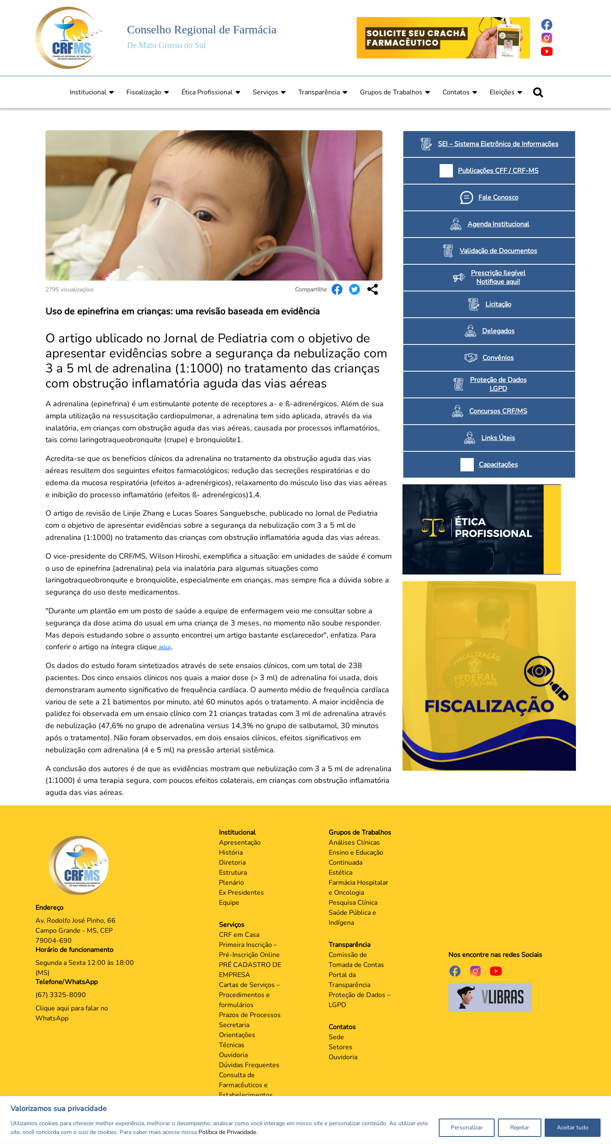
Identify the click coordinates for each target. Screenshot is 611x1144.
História (231, 852)
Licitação (498, 304)
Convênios (498, 357)
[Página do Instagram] (558, 38)
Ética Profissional (207, 92)
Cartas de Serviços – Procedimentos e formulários (249, 995)
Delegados (498, 331)
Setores (340, 1047)
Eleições (502, 92)
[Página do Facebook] (558, 24)
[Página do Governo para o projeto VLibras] (490, 997)
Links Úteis (498, 438)
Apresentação (240, 842)
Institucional (88, 92)
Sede (336, 1037)
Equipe (229, 902)
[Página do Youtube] (558, 51)
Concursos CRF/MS (498, 411)
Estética (340, 872)
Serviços (265, 92)
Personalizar (467, 1127)
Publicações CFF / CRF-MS (498, 170)
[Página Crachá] (443, 37)
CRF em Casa (239, 934)
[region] (305, 1120)
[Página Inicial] (69, 37)
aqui (164, 647)
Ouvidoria (233, 1055)
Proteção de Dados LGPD (498, 384)
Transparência (319, 92)
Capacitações (498, 464)
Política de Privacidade (227, 1132)
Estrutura (233, 872)
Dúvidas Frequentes (249, 1065)
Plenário (231, 882)
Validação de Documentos (498, 251)
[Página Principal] (81, 865)
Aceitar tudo (572, 1127)
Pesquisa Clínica (353, 902)
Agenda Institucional (498, 224)
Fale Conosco (498, 197)
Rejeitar (519, 1127)
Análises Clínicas (354, 842)
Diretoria (232, 862)
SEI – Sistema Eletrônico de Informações (498, 144)
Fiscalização (143, 92)
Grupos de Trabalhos (391, 92)
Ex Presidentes (241, 892)
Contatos (456, 92)
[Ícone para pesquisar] (538, 92)
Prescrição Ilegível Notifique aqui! (498, 277)
